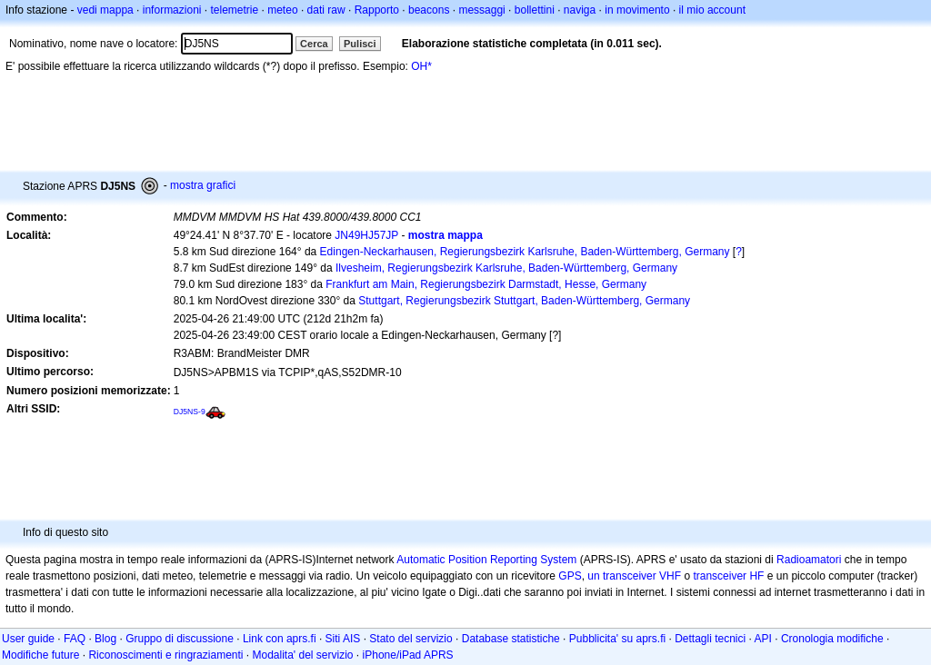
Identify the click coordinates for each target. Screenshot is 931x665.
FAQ (74, 638)
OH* (421, 66)
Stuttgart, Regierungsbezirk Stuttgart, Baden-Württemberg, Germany (524, 300)
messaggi (481, 10)
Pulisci (359, 43)
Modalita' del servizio (303, 655)
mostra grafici (202, 185)
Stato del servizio (410, 638)
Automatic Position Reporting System (486, 559)
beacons (428, 10)
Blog (105, 638)
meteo (282, 10)
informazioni (172, 10)
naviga (580, 10)
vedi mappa (105, 10)
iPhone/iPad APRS (408, 655)
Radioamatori (808, 559)
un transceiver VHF (634, 576)
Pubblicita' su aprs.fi (617, 638)
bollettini (535, 10)
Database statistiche (511, 638)
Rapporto (377, 10)
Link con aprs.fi (279, 638)
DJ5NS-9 (189, 411)
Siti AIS (343, 638)
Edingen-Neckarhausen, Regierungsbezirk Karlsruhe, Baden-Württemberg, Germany (525, 251)
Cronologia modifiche (832, 638)
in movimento (637, 10)
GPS (569, 576)
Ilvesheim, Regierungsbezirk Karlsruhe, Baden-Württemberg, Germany (506, 268)
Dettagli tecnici (710, 638)
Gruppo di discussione (179, 638)
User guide (28, 638)
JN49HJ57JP (366, 235)
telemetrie (235, 10)
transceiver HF (728, 576)
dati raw (326, 10)
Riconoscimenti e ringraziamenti (165, 655)
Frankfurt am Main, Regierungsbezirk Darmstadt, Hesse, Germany (485, 284)
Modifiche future (40, 655)
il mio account (712, 10)
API (763, 638)
